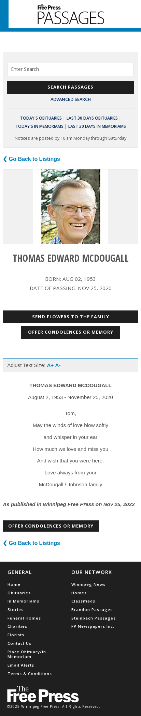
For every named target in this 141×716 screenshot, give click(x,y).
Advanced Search (71, 99)
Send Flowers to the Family (70, 317)
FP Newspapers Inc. (92, 626)
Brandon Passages (92, 609)
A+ (50, 365)
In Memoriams (23, 601)
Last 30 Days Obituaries (92, 118)
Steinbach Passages (93, 618)
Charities (17, 626)
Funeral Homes (24, 618)
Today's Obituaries (41, 118)
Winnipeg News (88, 584)
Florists (16, 634)
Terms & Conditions (30, 673)
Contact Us (19, 643)
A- (57, 365)
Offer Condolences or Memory (70, 332)
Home (14, 584)
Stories (16, 609)
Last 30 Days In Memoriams (97, 126)
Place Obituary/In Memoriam (27, 654)
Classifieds (83, 601)
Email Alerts (21, 665)
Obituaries (19, 592)
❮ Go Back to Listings (31, 159)
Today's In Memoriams (39, 126)
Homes (79, 592)
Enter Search (25, 69)
